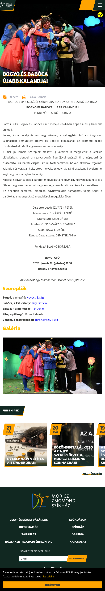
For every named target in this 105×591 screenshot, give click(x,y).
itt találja (48, 576)
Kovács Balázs (35, 297)
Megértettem (52, 585)
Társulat (29, 534)
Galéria (78, 534)
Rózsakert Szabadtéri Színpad (28, 541)
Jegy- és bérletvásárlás (88, 5)
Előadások (77, 519)
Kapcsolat (78, 541)
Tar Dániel (38, 309)
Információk (29, 527)
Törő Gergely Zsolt (46, 320)
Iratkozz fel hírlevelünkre (34, 551)
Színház (78, 527)
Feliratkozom (76, 558)
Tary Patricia (39, 303)
